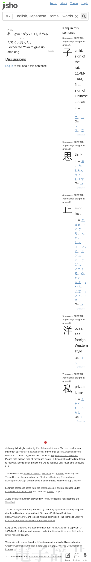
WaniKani (10, 502)
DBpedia (41, 542)
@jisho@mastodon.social (31, 451)
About (63, 3)
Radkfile (60, 473)
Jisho (10, 6)
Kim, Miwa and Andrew (47, 448)
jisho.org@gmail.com (70, 451)
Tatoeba (51, 51)
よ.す (78, 291)
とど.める (79, 255)
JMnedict (46, 473)
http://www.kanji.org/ (15, 517)
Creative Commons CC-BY (18, 491)
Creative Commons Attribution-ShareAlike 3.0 (28, 545)
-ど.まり (80, 229)
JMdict (27, 473)
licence (77, 480)
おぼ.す (79, 179)
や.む (78, 282)
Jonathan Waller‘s (37, 556)
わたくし (79, 403)
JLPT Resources (55, 556)
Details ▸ (81, 134)
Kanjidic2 (35, 473)
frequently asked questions (64, 455)
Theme (74, 3)
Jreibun (50, 491)
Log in (84, 3)
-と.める (80, 242)
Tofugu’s (47, 498)
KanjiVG (56, 527)
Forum (53, 3)
